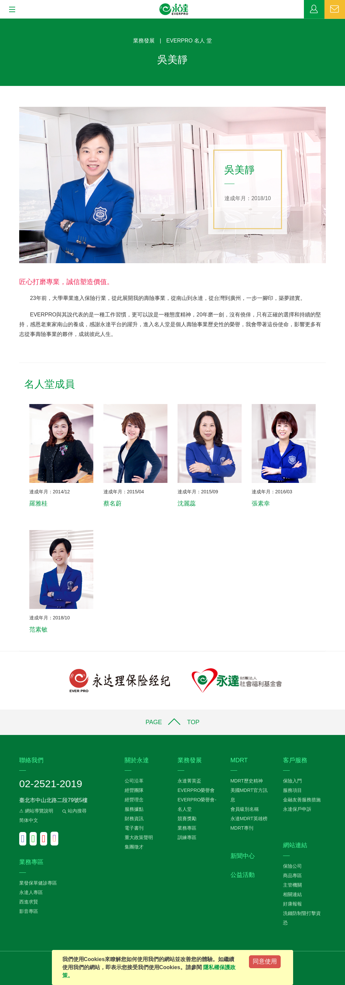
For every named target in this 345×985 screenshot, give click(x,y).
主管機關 (292, 885)
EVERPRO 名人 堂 (189, 40)
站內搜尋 (74, 810)
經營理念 (134, 799)
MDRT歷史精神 (246, 780)
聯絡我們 (334, 9)
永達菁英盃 (189, 780)
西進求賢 (28, 901)
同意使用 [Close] (265, 961)
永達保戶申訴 (297, 809)
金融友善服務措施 (302, 799)
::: (2, 22)
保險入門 (292, 780)
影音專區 (28, 911)
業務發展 (144, 40)
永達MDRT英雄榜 (249, 818)
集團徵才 (134, 847)
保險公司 (292, 866)
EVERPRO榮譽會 (196, 790)
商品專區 (292, 875)
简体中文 (28, 820)
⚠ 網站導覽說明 (36, 810)
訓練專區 (187, 837)
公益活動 (242, 874)
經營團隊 (134, 790)
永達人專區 (31, 892)
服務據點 (134, 809)
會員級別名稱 (244, 809)
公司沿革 (134, 780)
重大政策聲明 (139, 837)
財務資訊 (134, 818)
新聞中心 (242, 856)
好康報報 (292, 903)
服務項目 (292, 790)
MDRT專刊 (241, 828)
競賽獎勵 (187, 818)
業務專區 (314, 9)
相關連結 (292, 894)
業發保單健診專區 (38, 883)
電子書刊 (134, 828)
